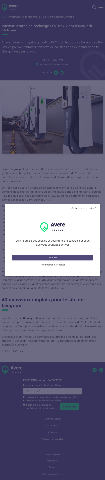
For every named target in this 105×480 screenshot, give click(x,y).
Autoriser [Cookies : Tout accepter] (53, 257)
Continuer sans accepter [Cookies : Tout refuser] (82, 208)
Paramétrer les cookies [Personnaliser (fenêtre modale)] (53, 264)
